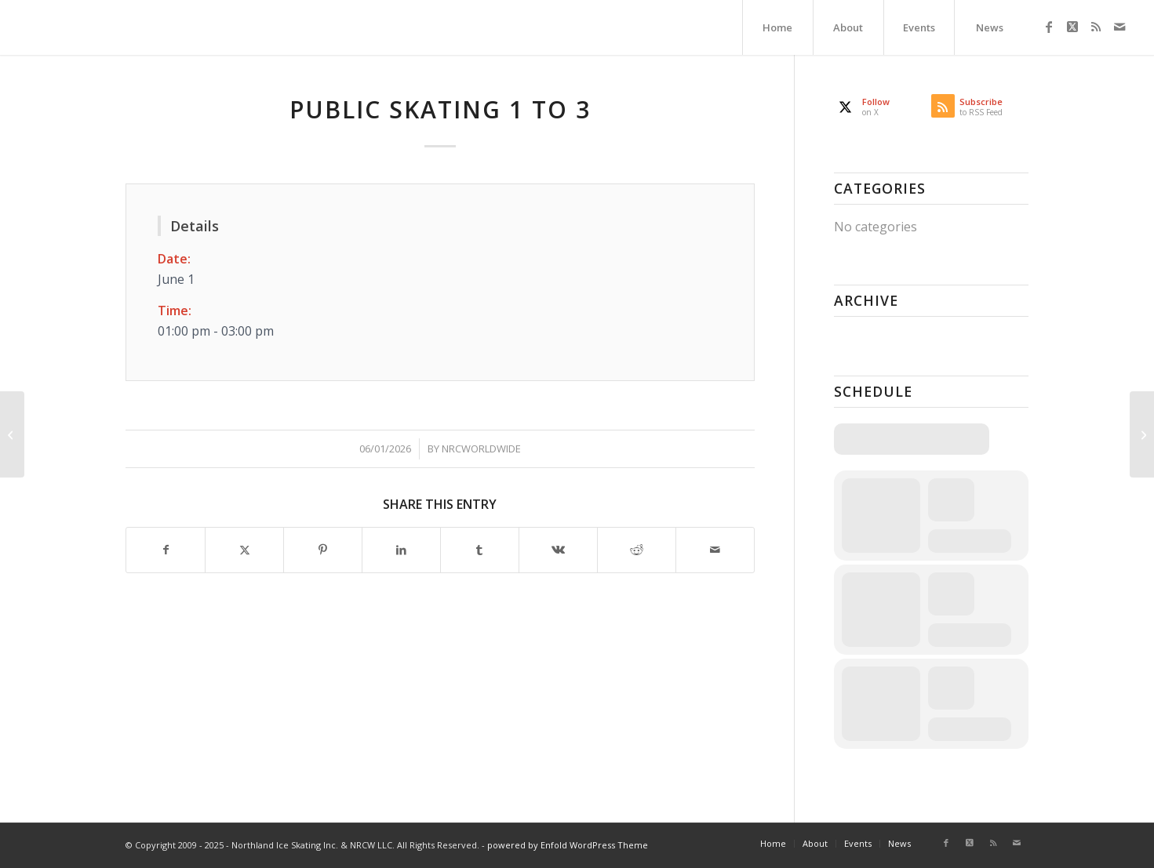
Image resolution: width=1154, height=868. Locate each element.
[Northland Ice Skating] (24, 27)
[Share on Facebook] (165, 550)
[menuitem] (777, 27)
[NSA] (12, 434)
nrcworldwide (481, 448)
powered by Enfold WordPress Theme (567, 845)
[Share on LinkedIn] (401, 550)
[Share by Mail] (715, 550)
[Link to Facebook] (1049, 26)
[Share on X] (244, 550)
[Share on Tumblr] (480, 550)
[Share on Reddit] (636, 550)
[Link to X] (1072, 26)
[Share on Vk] (558, 550)
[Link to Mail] (1119, 26)
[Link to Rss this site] (1096, 26)
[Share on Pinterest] (323, 550)
